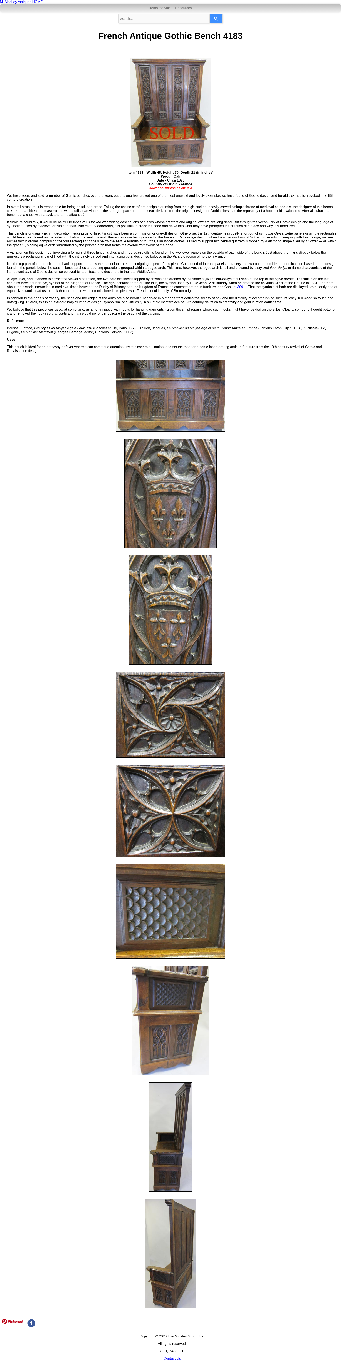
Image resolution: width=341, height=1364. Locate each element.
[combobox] (164, 18)
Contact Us (172, 1358)
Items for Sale (160, 8)
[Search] (216, 18)
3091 (241, 287)
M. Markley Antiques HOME (21, 2)
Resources (183, 8)
